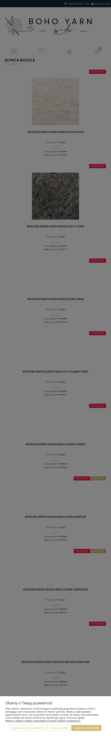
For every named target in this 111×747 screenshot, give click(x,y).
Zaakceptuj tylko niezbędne (28, 727)
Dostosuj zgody (59, 727)
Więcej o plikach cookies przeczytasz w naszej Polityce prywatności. (43, 720)
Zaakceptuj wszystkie (86, 727)
